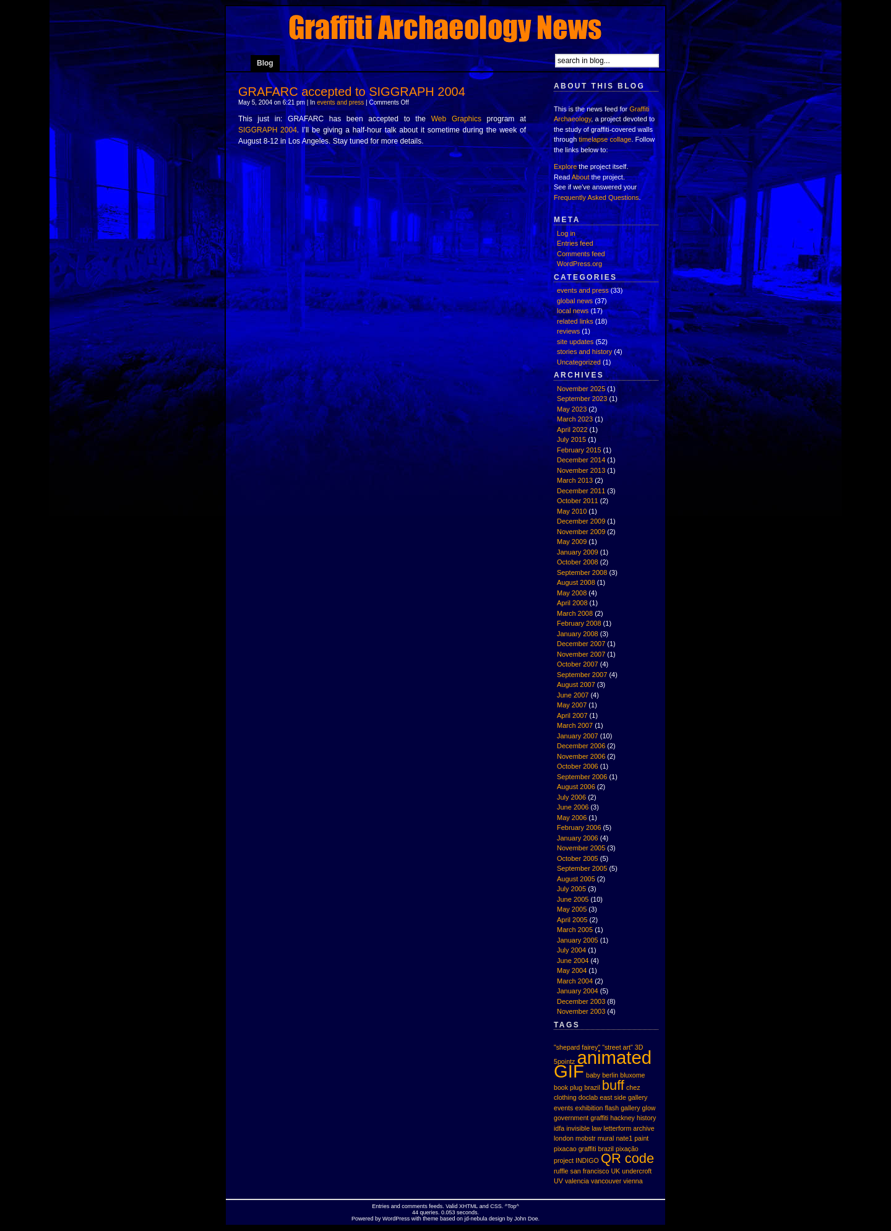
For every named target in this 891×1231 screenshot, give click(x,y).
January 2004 (577, 991)
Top (512, 1206)
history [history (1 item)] (646, 1117)
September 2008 (582, 572)
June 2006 (572, 807)
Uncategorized (579, 362)
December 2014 (581, 460)
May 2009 (572, 541)
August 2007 (576, 684)
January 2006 (577, 838)
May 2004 (572, 970)
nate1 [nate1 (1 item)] (624, 1138)
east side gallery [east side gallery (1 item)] (623, 1097)
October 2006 (577, 766)
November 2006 (581, 756)
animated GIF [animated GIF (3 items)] (603, 1064)
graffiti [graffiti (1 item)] (599, 1117)
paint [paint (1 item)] (641, 1138)
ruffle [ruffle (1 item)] (561, 1171)
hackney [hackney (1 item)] (622, 1117)
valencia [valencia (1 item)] (577, 1181)
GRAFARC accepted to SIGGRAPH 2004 (351, 91)
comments (415, 1206)
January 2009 (577, 552)
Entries (380, 1206)
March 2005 (575, 929)
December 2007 (581, 643)
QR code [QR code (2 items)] (627, 1158)
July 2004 (571, 950)
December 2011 (581, 491)
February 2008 (579, 623)
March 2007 (575, 725)
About (581, 177)
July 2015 (571, 439)
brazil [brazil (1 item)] (592, 1087)
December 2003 (581, 1001)
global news (575, 301)
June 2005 (572, 899)
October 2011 (577, 500)
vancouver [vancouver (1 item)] (606, 1181)
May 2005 (572, 909)
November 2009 (581, 531)
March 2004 (575, 981)
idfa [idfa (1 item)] (559, 1128)
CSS (496, 1206)
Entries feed (575, 243)
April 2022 (572, 429)
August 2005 (576, 879)
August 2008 (576, 582)
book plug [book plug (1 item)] (568, 1087)
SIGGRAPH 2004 (267, 130)
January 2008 (577, 633)
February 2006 (579, 827)
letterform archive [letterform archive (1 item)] (628, 1128)
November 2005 (581, 848)
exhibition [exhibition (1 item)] (589, 1108)
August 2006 (576, 786)
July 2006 (571, 797)
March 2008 (575, 613)
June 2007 (572, 695)
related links (575, 321)
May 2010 (572, 511)
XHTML (468, 1206)
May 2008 (572, 593)
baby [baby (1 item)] (593, 1075)
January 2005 (577, 940)
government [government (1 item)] (571, 1117)
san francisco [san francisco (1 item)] (589, 1171)
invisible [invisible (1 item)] (578, 1128)
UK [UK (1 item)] (615, 1171)
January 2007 (577, 736)
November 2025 (581, 388)
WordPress (396, 1219)
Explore (565, 166)
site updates (575, 341)
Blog (265, 63)
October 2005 (577, 858)
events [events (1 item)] (563, 1108)
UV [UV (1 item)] (558, 1181)
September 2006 (582, 776)
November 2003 (581, 1011)
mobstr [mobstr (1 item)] (585, 1138)
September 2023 (582, 398)
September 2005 (582, 868)
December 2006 (581, 745)
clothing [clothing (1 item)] (565, 1097)
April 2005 (572, 919)
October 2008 (577, 562)
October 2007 (577, 664)
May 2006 (572, 817)
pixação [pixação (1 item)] (627, 1148)
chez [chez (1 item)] (633, 1087)
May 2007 (572, 705)
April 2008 (572, 603)
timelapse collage (605, 139)
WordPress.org (579, 263)
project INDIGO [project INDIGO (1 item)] (576, 1160)
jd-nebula (475, 1219)
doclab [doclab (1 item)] (588, 1097)
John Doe (526, 1219)
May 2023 (572, 409)
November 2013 (581, 470)
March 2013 (575, 480)
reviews (568, 331)
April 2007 (572, 715)
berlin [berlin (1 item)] (610, 1075)
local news (572, 310)
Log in (566, 233)
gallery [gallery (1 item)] (630, 1108)
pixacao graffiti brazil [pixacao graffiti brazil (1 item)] (584, 1148)
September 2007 (582, 674)
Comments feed (581, 253)
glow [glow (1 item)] (649, 1108)
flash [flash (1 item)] (612, 1108)
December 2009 (581, 521)
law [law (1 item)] (596, 1128)
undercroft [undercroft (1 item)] (637, 1171)
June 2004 (572, 960)
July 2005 (571, 888)
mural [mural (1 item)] (606, 1138)
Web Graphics (456, 118)
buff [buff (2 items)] (613, 1085)
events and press (340, 102)
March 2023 (575, 419)
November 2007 (581, 654)
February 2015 (579, 450)
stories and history (584, 351)
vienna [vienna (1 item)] (632, 1181)
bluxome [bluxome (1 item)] (632, 1075)
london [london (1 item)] (564, 1138)
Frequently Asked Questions (596, 197)
